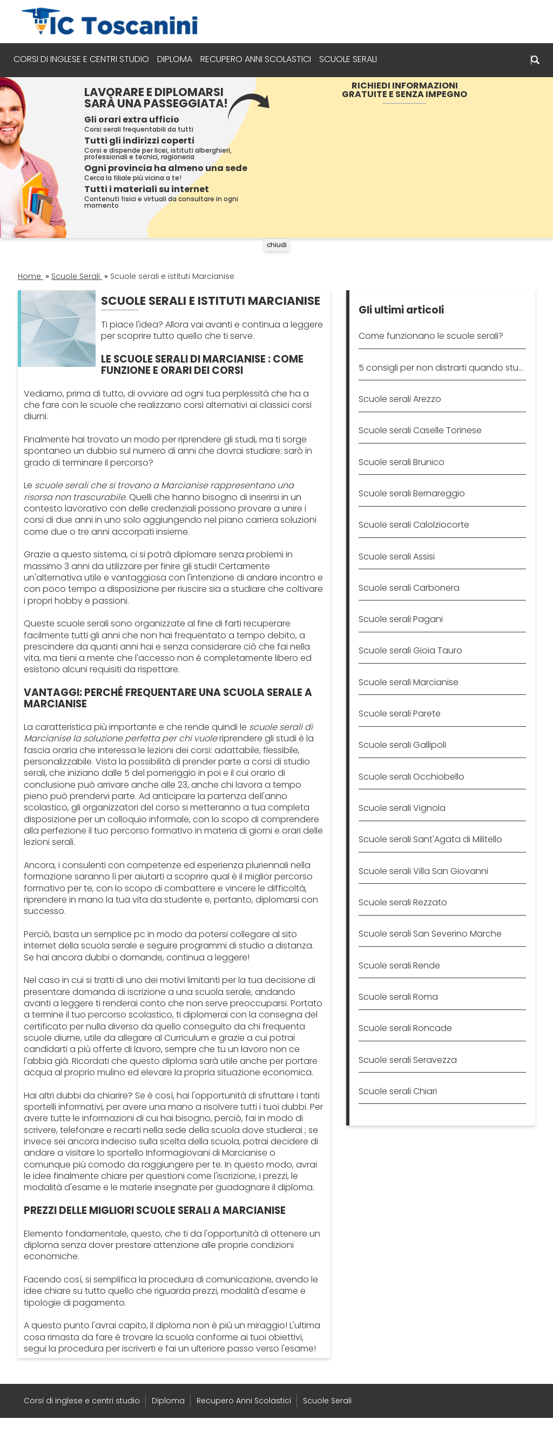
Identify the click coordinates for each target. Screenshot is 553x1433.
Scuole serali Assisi (397, 556)
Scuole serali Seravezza (408, 1060)
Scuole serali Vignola (402, 808)
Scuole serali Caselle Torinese (420, 430)
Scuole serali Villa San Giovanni (423, 871)
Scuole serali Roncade (405, 1028)
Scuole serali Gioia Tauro (410, 650)
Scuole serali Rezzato (403, 902)
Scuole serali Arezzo (400, 399)
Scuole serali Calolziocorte (414, 524)
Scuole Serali (352, 59)
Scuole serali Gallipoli (402, 745)
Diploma (179, 59)
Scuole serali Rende (399, 965)
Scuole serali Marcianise (408, 682)
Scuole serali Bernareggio (412, 493)
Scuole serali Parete (400, 713)
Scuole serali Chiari (398, 1091)
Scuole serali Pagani (401, 619)
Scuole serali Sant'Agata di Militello (430, 839)
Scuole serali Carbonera (409, 588)
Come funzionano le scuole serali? (431, 336)
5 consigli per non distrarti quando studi (442, 367)
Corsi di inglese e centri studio (85, 59)
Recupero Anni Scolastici (260, 59)
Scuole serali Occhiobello (411, 776)
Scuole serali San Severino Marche (430, 933)
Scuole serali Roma (398, 997)
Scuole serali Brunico (401, 462)
